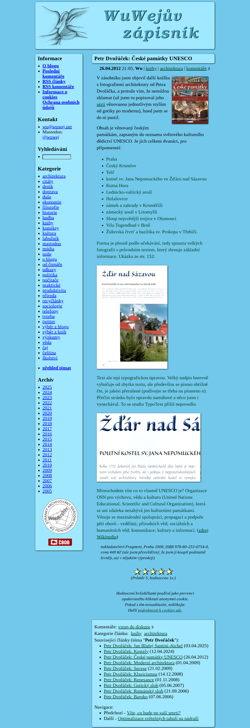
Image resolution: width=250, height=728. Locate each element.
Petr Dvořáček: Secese (125, 668)
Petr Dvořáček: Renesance (129, 679)
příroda (49, 295)
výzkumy (51, 337)
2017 (47, 428)
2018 (47, 423)
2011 (47, 460)
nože (46, 254)
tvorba (48, 316)
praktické (51, 285)
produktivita (54, 290)
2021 (47, 408)
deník (47, 186)
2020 (47, 413)
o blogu (49, 259)
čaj (45, 347)
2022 (47, 402)
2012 (47, 454)
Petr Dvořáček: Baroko (126, 696)
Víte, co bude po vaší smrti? (154, 712)
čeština (49, 352)
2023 (47, 397)
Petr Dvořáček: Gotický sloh (131, 685)
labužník (50, 238)
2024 (47, 392)
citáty (47, 181)
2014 (47, 444)
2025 (47, 387)
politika (49, 274)
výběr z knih (54, 332)
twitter (48, 321)
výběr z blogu (55, 326)
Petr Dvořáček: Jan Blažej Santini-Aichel (143, 645)
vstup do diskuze (134, 627)
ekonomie (51, 202)
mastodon (51, 243)
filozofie (50, 207)
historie (49, 212)
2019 (47, 418)
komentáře (196, 68)
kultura (49, 233)
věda (46, 342)
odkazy (49, 269)
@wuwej (50, 137)
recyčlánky (52, 300)
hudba (48, 217)
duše (46, 197)
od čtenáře (52, 264)
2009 (47, 470)
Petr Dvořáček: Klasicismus (130, 674)
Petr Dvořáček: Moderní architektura (139, 662)
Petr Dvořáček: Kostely (126, 651)
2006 (47, 486)
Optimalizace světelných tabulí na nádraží (158, 718)
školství (50, 358)
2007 (47, 480)
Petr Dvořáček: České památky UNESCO (143, 657)
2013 (47, 449)
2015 (47, 439)
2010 (47, 465)
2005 (47, 491)
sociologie (52, 306)
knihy (151, 68)
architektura (171, 68)
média (48, 248)
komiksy (50, 228)
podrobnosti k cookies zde (159, 610)
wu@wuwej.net (57, 126)
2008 (47, 475)
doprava (50, 191)
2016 (47, 434)
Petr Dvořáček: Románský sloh (133, 691)
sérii (101, 104)
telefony (50, 311)
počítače (50, 280)
